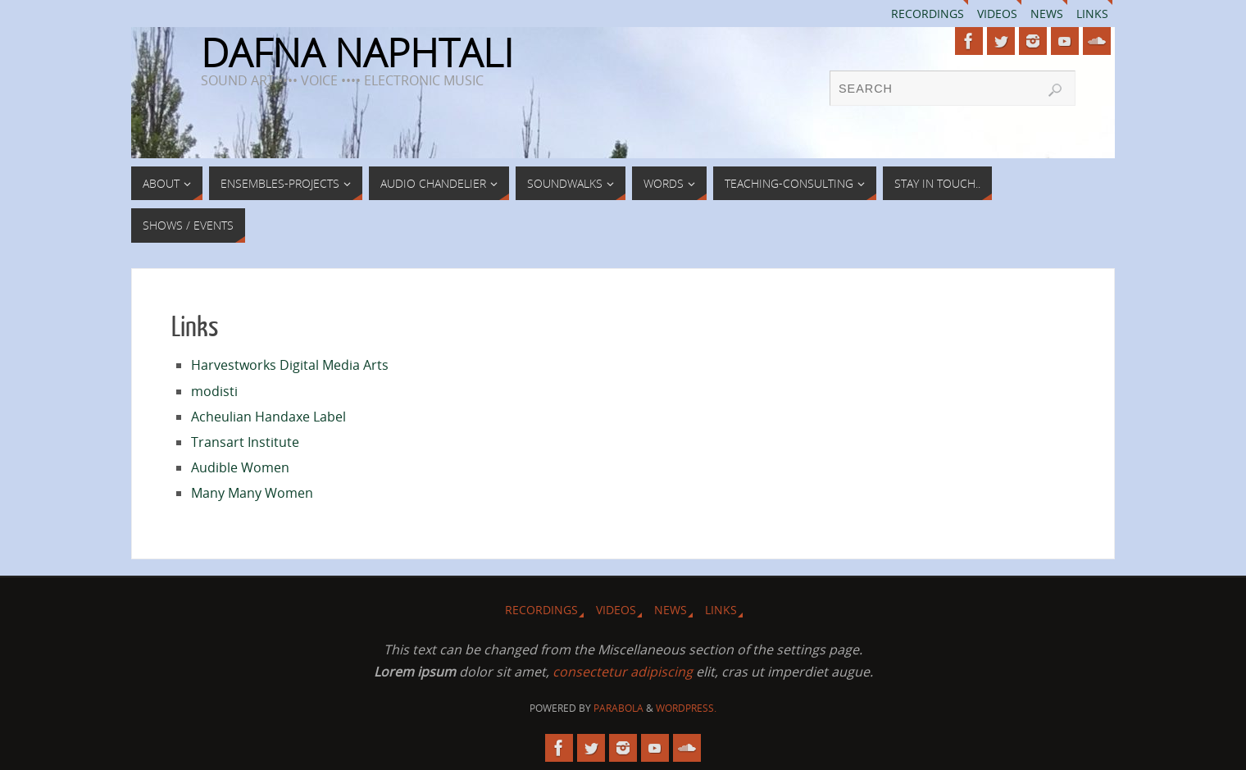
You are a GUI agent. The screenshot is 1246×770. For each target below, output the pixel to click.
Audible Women (240, 467)
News (1046, 13)
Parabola (618, 708)
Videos (997, 13)
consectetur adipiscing (623, 672)
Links (1092, 13)
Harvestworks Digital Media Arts (290, 365)
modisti (214, 391)
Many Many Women (252, 493)
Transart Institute (245, 442)
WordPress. (686, 708)
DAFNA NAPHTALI (357, 52)
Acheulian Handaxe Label (268, 417)
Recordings (927, 13)
